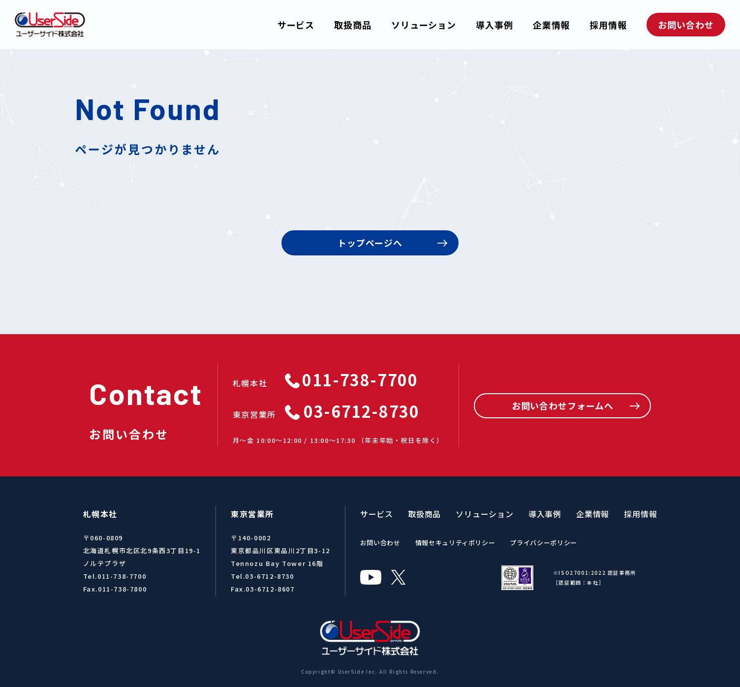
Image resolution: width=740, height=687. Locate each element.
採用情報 (608, 24)
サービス (296, 24)
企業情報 (551, 24)
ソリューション (423, 24)
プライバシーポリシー (543, 542)
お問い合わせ (685, 24)
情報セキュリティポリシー (455, 542)
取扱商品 (352, 24)
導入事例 (494, 24)
